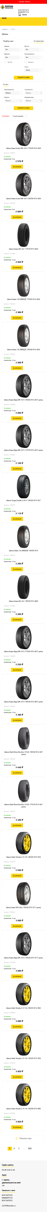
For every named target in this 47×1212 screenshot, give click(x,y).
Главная (5, 29)
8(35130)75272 (7, 1200)
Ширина (6, 46)
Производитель (29, 54)
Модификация (29, 97)
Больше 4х (29, 62)
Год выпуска (29, 89)
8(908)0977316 (23, 12)
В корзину (17, 167)
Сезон (26, 67)
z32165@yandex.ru (9, 1206)
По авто (5, 84)
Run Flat (8, 62)
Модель (6, 97)
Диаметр (7, 54)
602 (30, 1148)
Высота (27, 46)
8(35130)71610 (23, 10)
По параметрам (39, 41)
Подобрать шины (23, 77)
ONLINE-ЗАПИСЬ (24, 2)
